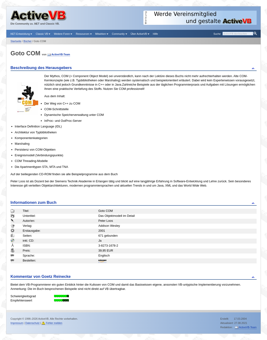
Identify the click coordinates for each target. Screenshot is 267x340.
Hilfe (155, 33)
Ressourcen (84, 33)
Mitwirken (101, 33)
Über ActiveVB (140, 33)
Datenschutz (32, 323)
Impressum (17, 323)
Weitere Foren (63, 33)
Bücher (28, 41)
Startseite (16, 41)
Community (119, 33)
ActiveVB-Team (60, 54)
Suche (217, 33)
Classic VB (43, 33)
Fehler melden (54, 323)
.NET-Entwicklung (21, 33)
